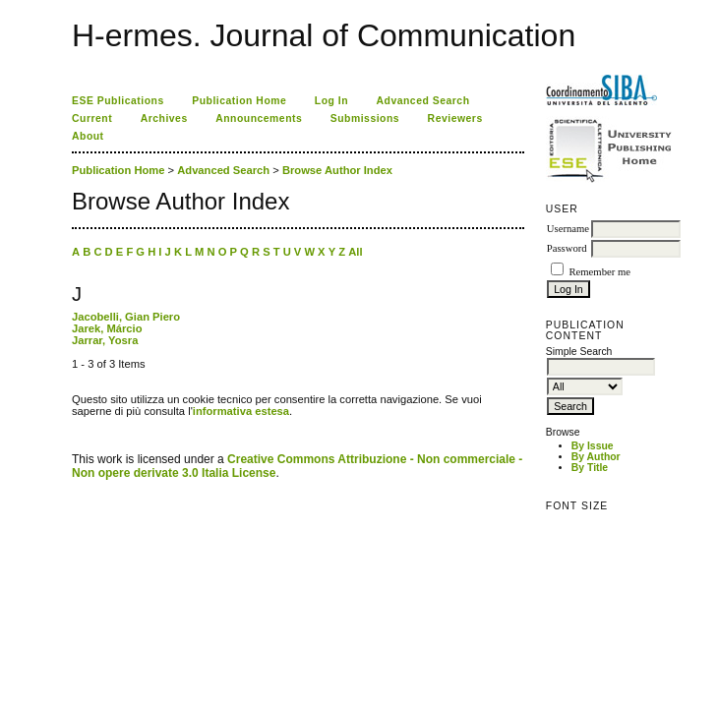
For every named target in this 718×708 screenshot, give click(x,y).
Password (567, 248)
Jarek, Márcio (107, 328)
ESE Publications (118, 100)
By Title (589, 467)
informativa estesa (241, 411)
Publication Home (239, 100)
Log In (331, 100)
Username (568, 228)
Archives (164, 118)
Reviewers (455, 118)
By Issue (592, 446)
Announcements (258, 118)
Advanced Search (423, 100)
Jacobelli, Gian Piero (126, 317)
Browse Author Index (337, 170)
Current (92, 118)
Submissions (364, 118)
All (355, 252)
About (88, 136)
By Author (596, 456)
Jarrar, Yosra (105, 340)
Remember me (598, 271)
